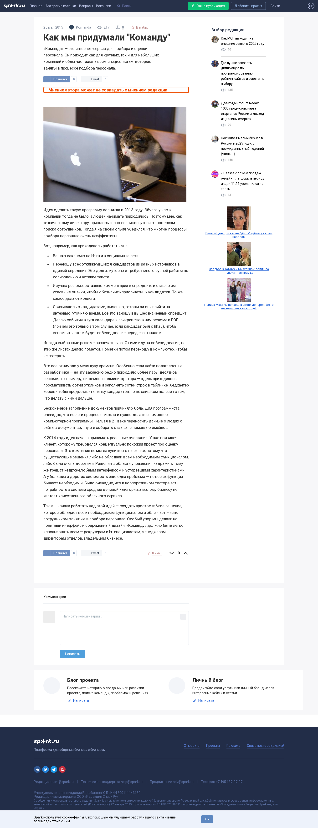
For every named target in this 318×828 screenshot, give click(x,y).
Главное (36, 6)
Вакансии (103, 6)
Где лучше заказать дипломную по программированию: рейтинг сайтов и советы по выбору (243, 73)
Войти (275, 6)
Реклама (233, 746)
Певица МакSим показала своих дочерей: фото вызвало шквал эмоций (239, 306)
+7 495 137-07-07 (229, 782)
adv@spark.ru (183, 782)
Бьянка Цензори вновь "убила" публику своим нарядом (238, 235)
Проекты (213, 746)
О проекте (192, 746)
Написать (78, 700)
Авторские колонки (61, 6)
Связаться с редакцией (265, 746)
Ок (207, 819)
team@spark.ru (62, 782)
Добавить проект (248, 6)
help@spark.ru (132, 782)
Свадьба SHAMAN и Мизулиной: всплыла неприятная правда (239, 270)
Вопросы (86, 6)
